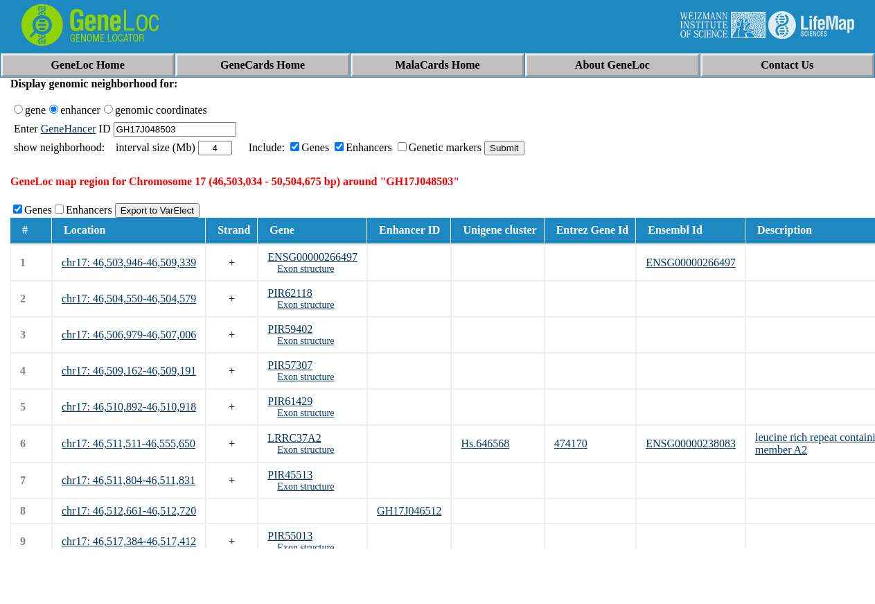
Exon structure (305, 269)
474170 (570, 443)
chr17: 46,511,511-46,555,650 (128, 443)
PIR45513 (289, 475)
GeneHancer (68, 129)
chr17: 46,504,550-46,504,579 (129, 298)
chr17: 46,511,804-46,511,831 (128, 480)
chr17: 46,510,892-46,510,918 (129, 407)
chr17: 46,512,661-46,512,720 (129, 511)
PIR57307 (289, 365)
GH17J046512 (409, 511)
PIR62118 (289, 293)
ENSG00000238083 (691, 443)
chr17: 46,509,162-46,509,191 (129, 371)
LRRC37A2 (294, 438)
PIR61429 (289, 401)
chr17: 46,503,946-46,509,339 (129, 262)
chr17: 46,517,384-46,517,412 (129, 541)
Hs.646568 (485, 443)
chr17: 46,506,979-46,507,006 (129, 334)
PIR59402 (289, 329)
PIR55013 (289, 536)
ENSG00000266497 (312, 257)
